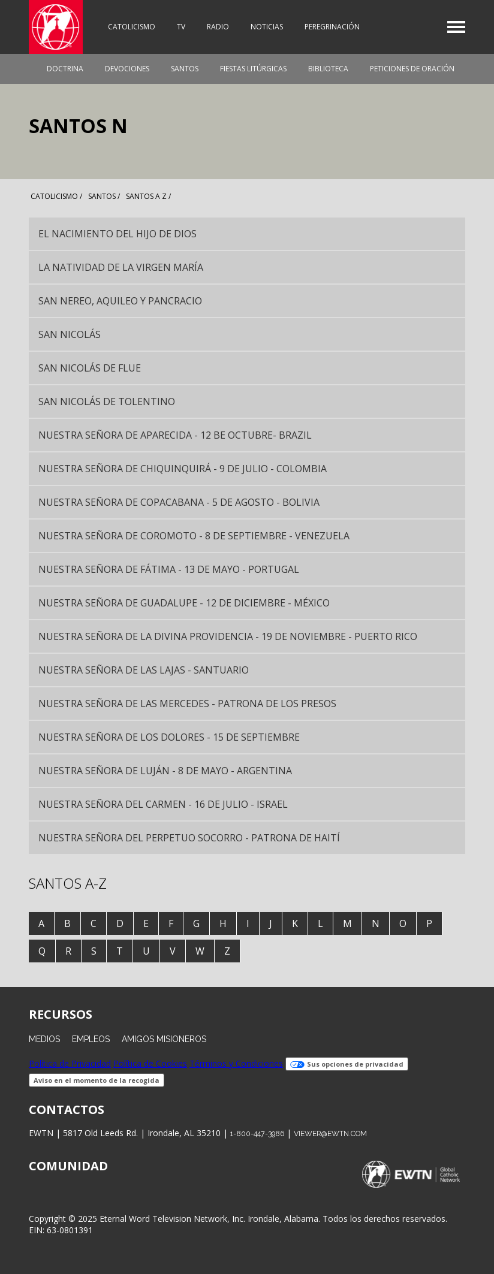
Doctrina (65, 69)
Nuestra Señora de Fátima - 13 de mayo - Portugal (168, 569)
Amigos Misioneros (164, 1039)
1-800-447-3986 (257, 1133)
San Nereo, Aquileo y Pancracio (120, 300)
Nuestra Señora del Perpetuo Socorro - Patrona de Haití (189, 837)
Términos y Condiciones (236, 1063)
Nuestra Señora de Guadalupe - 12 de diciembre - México (184, 602)
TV (181, 27)
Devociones (127, 69)
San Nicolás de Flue (89, 368)
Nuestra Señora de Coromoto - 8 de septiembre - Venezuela (194, 535)
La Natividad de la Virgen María (120, 267)
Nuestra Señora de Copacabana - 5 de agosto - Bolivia (179, 502)
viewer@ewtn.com (330, 1133)
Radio (218, 27)
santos (102, 196)
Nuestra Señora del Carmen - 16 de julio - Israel (163, 804)
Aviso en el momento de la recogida (96, 1080)
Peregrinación (332, 27)
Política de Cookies (150, 1063)
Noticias (267, 27)
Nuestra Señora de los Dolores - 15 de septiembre (169, 737)
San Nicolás (69, 334)
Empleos (91, 1039)
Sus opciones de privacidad (346, 1063)
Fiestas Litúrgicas (253, 69)
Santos (184, 69)
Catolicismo (131, 27)
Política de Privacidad (70, 1063)
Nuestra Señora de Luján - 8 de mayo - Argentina (165, 770)
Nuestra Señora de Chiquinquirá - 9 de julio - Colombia (182, 468)
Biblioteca (328, 69)
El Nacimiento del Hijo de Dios (117, 233)
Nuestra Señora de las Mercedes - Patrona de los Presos (187, 703)
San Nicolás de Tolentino (106, 401)
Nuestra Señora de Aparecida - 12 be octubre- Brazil (175, 435)
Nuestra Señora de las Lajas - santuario (143, 670)
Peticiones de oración (412, 69)
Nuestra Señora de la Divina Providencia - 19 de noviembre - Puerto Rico (227, 636)
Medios (44, 1039)
